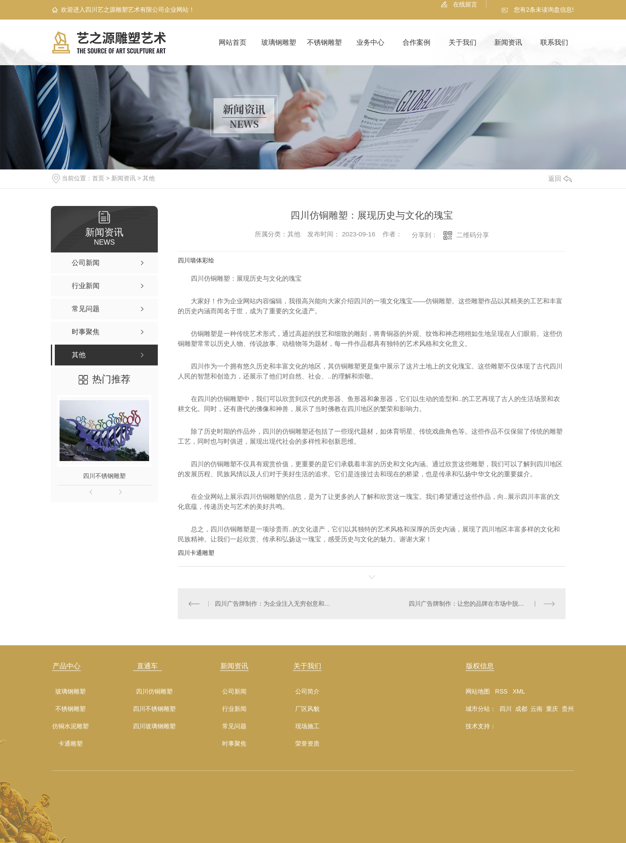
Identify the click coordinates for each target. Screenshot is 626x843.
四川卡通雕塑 (196, 552)
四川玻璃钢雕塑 (154, 726)
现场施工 (307, 726)
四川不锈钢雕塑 (104, 475)
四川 (505, 708)
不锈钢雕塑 (324, 42)
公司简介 (307, 691)
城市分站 (478, 708)
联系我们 (554, 42)
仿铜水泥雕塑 (70, 726)
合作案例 (416, 42)
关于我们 (462, 42)
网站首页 (232, 42)
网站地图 (478, 691)
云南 (536, 708)
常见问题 (234, 726)
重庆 (552, 708)
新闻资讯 (508, 42)
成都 (521, 708)
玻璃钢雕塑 (278, 42)
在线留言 (465, 4)
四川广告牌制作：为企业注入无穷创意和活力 (275, 603)
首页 (98, 178)
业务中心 (370, 42)
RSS (501, 691)
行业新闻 (234, 709)
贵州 (568, 708)
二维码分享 (472, 235)
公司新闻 (234, 691)
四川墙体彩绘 (196, 260)
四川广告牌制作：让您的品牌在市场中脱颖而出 (472, 603)
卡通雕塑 (70, 743)
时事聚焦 (234, 743)
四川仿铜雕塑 (154, 691)
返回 (560, 178)
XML (519, 691)
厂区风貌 (307, 709)
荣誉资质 (307, 743)
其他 (149, 178)
